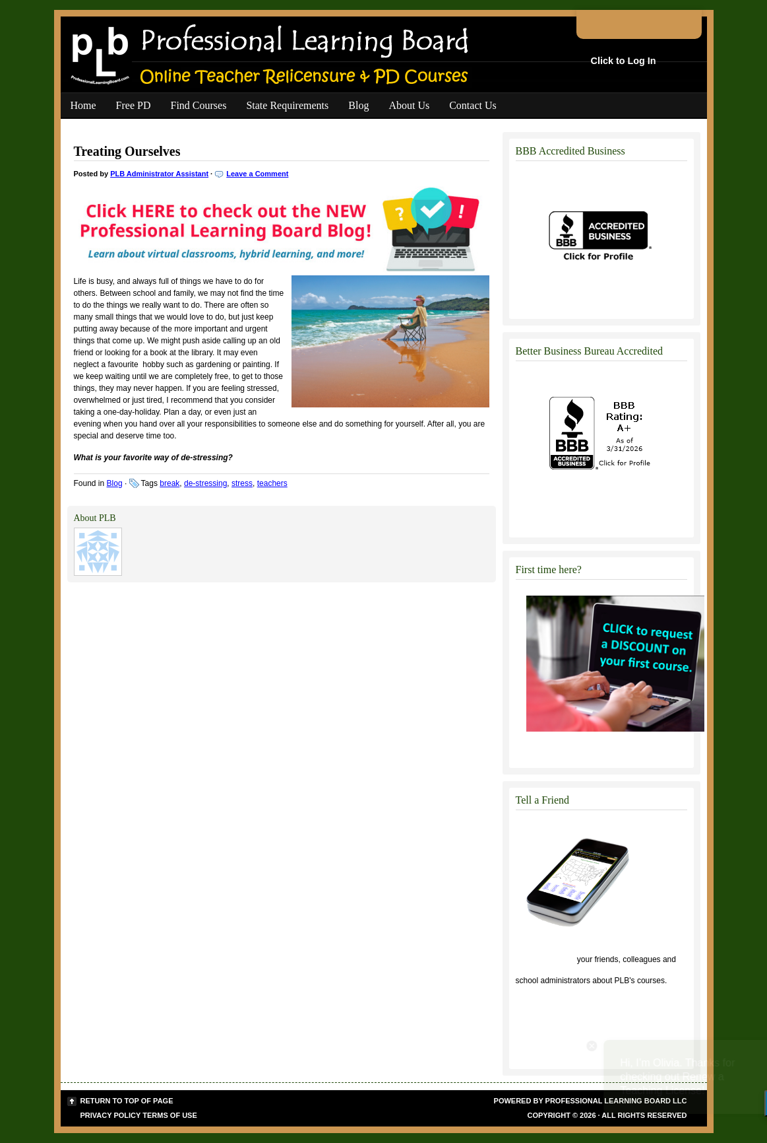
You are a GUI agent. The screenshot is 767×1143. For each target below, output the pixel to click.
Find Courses (199, 105)
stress (242, 483)
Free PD (133, 105)
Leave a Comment (257, 174)
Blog (358, 105)
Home (83, 105)
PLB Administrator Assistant (159, 174)
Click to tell (545, 959)
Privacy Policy (110, 1115)
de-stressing (205, 483)
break (169, 483)
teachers (272, 483)
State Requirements (287, 105)
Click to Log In (623, 60)
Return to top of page (126, 1101)
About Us (408, 105)
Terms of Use (169, 1115)
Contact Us (473, 105)
